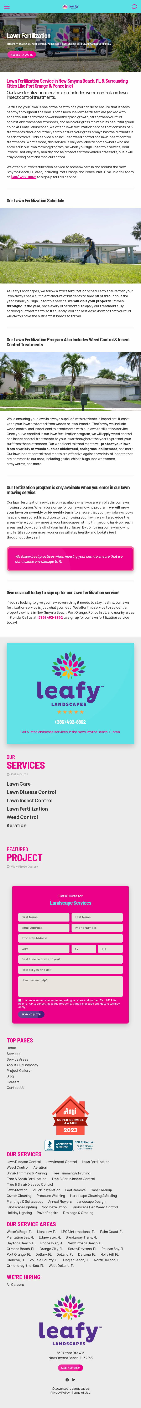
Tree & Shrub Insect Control (73, 1179)
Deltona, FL (86, 1254)
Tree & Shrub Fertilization (26, 1179)
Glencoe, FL (16, 1260)
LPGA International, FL (78, 1232)
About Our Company (22, 1065)
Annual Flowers (60, 1202)
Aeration (16, 825)
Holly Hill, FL (109, 1254)
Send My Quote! (31, 1014)
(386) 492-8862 (23, 177)
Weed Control (22, 817)
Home (11, 1048)
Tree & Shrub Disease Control (30, 1185)
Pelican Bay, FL (112, 1249)
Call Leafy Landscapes (70, 647)
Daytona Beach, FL (21, 1243)
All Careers (15, 1285)
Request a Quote (22, 54)
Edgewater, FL (50, 1237)
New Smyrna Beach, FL (85, 1243)
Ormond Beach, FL (21, 1249)
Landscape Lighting (22, 1207)
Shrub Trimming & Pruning (27, 1173)
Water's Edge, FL (19, 1232)
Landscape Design (91, 1202)
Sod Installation (54, 1207)
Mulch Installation (46, 1190)
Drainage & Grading (78, 1213)
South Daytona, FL (82, 1249)
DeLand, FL (65, 1254)
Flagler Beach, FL (76, 1260)
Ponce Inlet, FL (51, 1243)
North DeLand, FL (107, 1260)
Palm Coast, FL (111, 1232)
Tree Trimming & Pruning (71, 1173)
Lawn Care (19, 784)
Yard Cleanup (101, 1190)
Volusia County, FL (44, 1260)
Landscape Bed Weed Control (95, 1207)
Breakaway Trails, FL (81, 1237)
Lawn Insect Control (30, 800)
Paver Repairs (47, 1213)
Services (13, 1054)
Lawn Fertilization (27, 809)
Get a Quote (17, 774)
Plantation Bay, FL (20, 1237)
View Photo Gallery (22, 866)
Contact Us (16, 1088)
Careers (13, 1082)
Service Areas (17, 1059)
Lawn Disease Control (31, 792)
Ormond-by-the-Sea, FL (25, 1266)
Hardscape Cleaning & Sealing (93, 1196)
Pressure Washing (51, 1196)
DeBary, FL (44, 1254)
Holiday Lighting (19, 1213)
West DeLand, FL (61, 1266)
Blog (10, 1076)
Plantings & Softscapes (25, 1202)
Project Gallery (18, 1071)
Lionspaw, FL (46, 1232)
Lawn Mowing (17, 1190)
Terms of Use (81, 1392)
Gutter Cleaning (19, 1196)
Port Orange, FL (19, 1254)
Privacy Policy (60, 1392)
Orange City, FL (51, 1249)
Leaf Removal (75, 1190)
